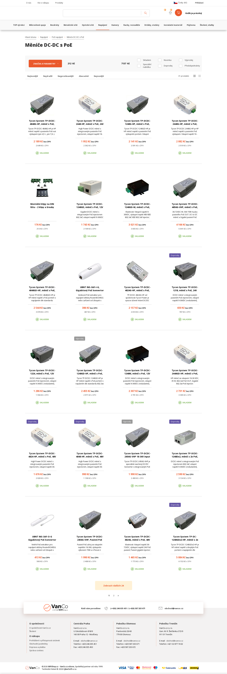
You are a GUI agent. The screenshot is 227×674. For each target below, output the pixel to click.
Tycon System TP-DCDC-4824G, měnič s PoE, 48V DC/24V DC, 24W (137, 539)
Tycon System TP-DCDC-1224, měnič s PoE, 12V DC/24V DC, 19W (42, 373)
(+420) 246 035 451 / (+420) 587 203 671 (127, 608)
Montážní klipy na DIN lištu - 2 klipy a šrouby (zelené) (42, 207)
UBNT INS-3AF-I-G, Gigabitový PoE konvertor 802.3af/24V (90, 290)
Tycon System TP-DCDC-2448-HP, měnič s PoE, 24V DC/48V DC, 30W (90, 124)
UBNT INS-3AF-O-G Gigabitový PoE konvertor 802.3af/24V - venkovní (42, 539)
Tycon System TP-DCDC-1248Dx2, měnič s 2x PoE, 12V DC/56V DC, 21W (185, 456)
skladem (147, 60)
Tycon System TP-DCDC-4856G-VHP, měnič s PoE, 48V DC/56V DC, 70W (185, 207)
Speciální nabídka (147, 65)
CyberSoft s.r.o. (70, 669)
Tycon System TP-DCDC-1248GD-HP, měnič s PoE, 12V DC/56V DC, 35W (89, 373)
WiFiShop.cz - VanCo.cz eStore (42, 13)
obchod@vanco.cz (174, 608)
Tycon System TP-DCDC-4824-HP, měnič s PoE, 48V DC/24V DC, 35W (42, 456)
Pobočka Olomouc (126, 623)
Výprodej (189, 60)
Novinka (167, 60)
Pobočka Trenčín (168, 623)
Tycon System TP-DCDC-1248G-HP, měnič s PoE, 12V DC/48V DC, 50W (137, 124)
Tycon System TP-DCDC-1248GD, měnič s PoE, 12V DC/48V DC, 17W (89, 207)
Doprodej (168, 65)
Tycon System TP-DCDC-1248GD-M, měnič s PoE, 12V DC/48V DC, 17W (137, 207)
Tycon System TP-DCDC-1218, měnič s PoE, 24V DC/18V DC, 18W (185, 290)
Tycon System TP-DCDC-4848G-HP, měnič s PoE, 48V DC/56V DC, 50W (42, 124)
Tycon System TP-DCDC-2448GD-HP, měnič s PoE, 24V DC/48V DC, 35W (185, 373)
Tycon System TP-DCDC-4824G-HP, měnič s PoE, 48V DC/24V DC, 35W (137, 290)
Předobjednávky (192, 65)
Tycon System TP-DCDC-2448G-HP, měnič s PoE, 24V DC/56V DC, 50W (185, 124)
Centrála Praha (82, 623)
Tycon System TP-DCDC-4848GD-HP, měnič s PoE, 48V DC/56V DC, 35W (42, 290)
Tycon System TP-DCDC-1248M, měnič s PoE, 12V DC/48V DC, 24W (137, 373)
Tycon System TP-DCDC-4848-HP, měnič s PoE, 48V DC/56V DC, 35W (90, 456)
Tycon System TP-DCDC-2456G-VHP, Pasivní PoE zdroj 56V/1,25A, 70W (89, 539)
